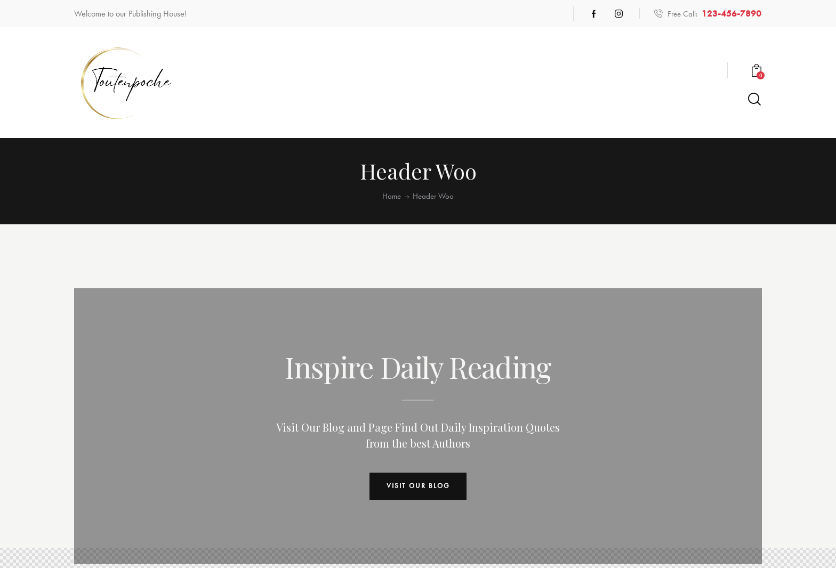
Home (391, 196)
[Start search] (754, 99)
